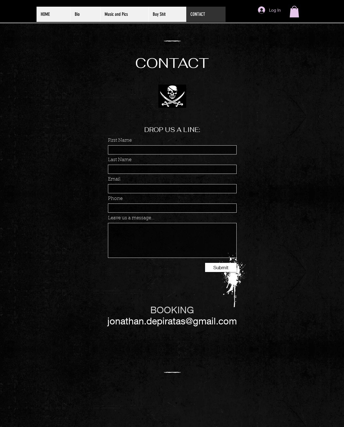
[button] (294, 11)
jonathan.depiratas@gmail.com (172, 320)
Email (114, 179)
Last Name (119, 159)
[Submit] (221, 267)
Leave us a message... (131, 218)
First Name (120, 140)
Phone (115, 198)
